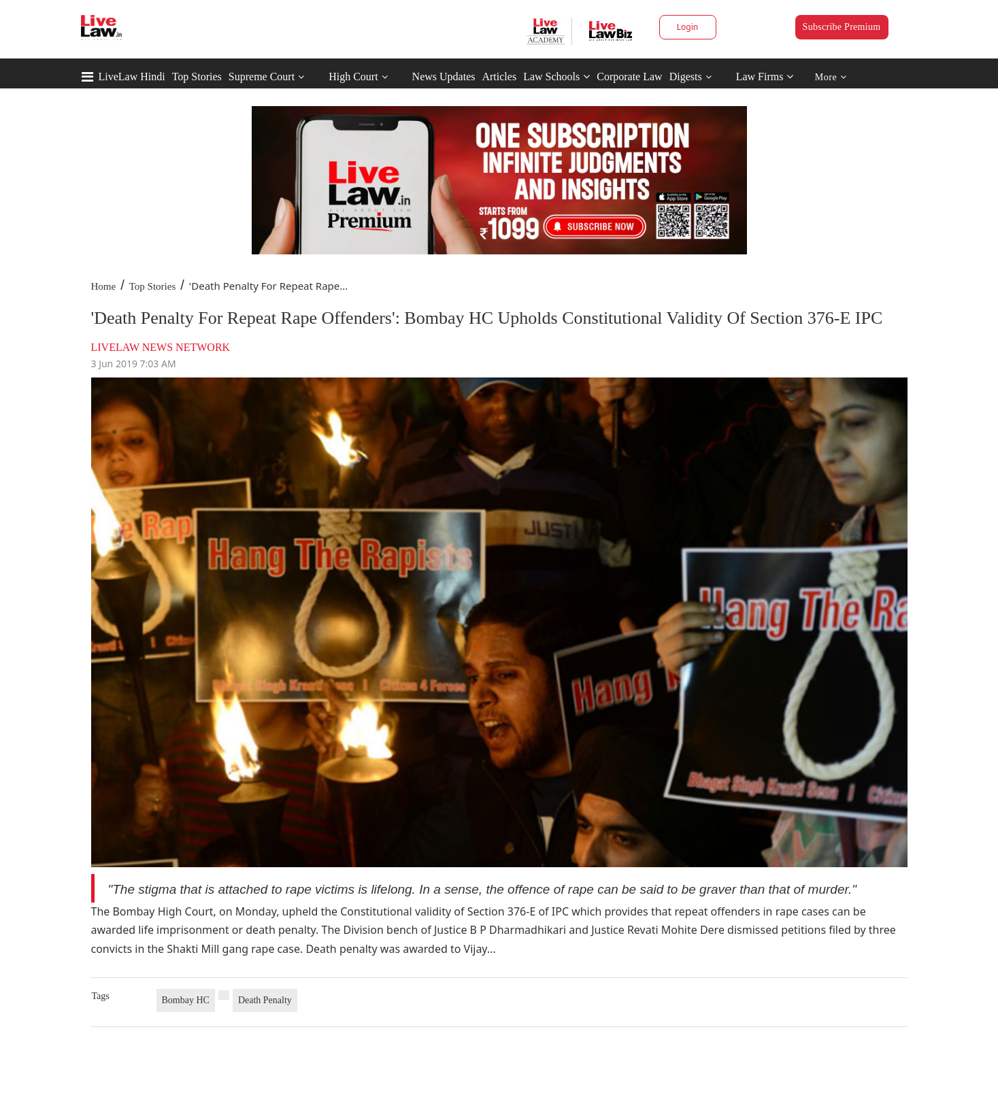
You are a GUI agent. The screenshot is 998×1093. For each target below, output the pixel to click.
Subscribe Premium (842, 27)
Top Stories (197, 76)
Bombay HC (186, 1000)
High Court (353, 76)
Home (103, 286)
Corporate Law (629, 76)
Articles (499, 76)
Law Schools (556, 76)
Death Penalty (265, 1000)
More (831, 77)
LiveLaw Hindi (132, 76)
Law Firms (765, 76)
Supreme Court (262, 76)
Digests (685, 76)
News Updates (444, 76)
